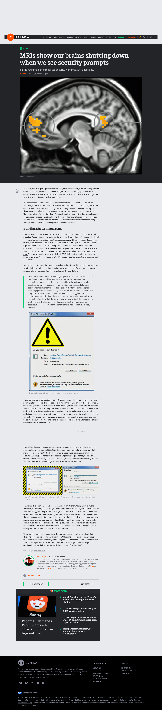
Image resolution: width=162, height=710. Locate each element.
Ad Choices (32, 705)
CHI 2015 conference (42, 205)
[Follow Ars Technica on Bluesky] (21, 683)
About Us (97, 668)
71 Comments (31, 575)
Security (100, 37)
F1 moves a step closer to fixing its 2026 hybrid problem (79, 609)
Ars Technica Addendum (45, 700)
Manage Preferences (30, 693)
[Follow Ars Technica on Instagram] (43, 683)
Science (93, 37)
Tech (114, 37)
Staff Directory (100, 671)
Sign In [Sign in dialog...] (152, 37)
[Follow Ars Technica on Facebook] (32, 683)
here (92, 566)
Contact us (126, 668)
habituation (76, 234)
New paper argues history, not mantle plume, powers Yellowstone (77, 631)
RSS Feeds (97, 681)
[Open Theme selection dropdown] (140, 37)
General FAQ (98, 676)
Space (108, 37)
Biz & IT (49, 37)
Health (78, 37)
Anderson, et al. (30, 176)
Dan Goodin (24, 74)
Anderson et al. (73, 393)
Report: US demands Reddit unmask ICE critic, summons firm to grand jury (37, 627)
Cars (55, 37)
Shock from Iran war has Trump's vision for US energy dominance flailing (79, 599)
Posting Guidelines (101, 679)
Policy (85, 37)
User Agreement (118, 697)
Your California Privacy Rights (68, 700)
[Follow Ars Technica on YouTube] (38, 683)
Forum (121, 37)
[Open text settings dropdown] (17, 190)
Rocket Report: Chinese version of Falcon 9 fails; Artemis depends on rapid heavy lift (80, 619)
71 (46, 74)
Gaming (70, 37)
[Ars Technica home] (18, 37)
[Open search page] (144, 37)
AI (43, 37)
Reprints (125, 673)
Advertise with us (128, 671)
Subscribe (131, 37)
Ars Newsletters (100, 673)
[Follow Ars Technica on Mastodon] (26, 683)
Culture (62, 37)
